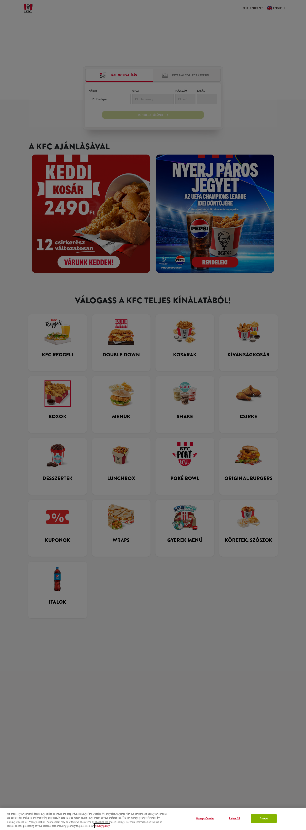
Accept (264, 818)
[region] (153, 819)
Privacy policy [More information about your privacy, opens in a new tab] (102, 826)
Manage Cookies (205, 818)
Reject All (234, 818)
